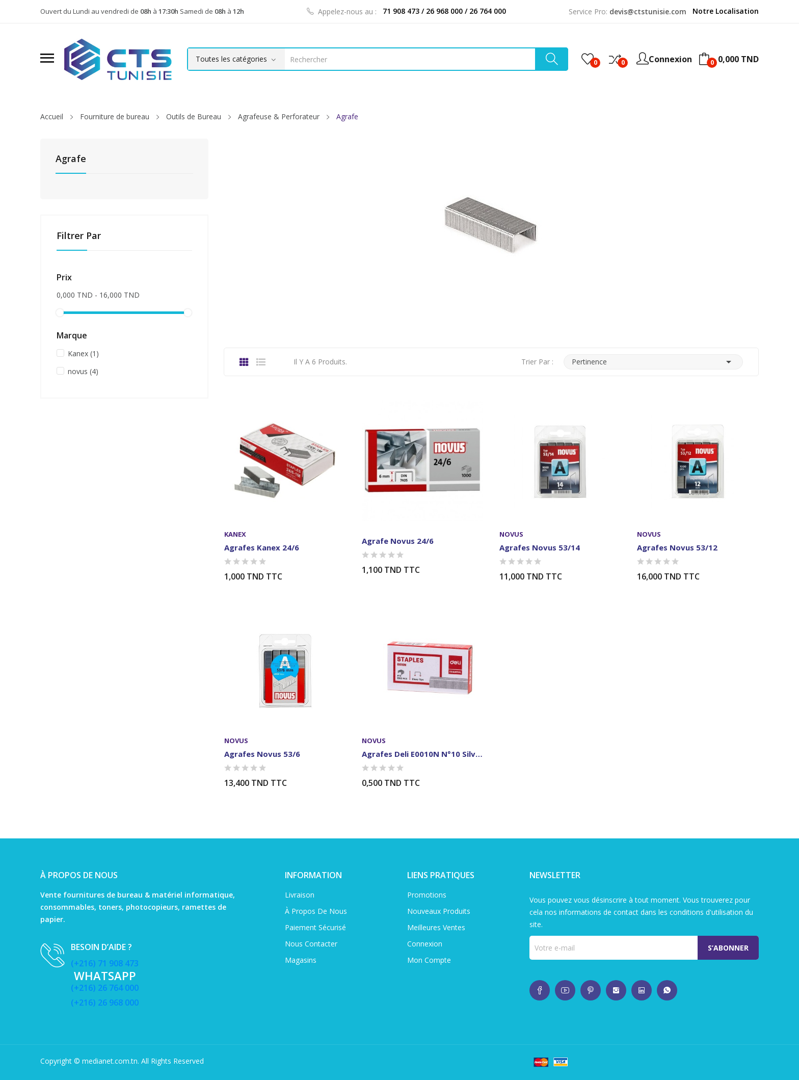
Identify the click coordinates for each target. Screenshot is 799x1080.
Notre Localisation (726, 11)
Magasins (300, 960)
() (587, 59)
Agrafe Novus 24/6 (398, 540)
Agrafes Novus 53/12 (677, 547)
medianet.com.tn (110, 1061)
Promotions (426, 895)
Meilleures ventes (436, 927)
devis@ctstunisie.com (647, 11)
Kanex (83, 353)
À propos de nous (316, 911)
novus (83, 371)
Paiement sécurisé (315, 927)
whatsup (539, 990)
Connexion (424, 944)
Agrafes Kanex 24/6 (261, 547)
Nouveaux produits (438, 911)
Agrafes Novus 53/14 (539, 547)
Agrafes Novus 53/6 (262, 753)
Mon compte (429, 960)
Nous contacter (311, 944)
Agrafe (71, 159)
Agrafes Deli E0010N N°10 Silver (422, 753)
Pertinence (653, 362)
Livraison (299, 895)
